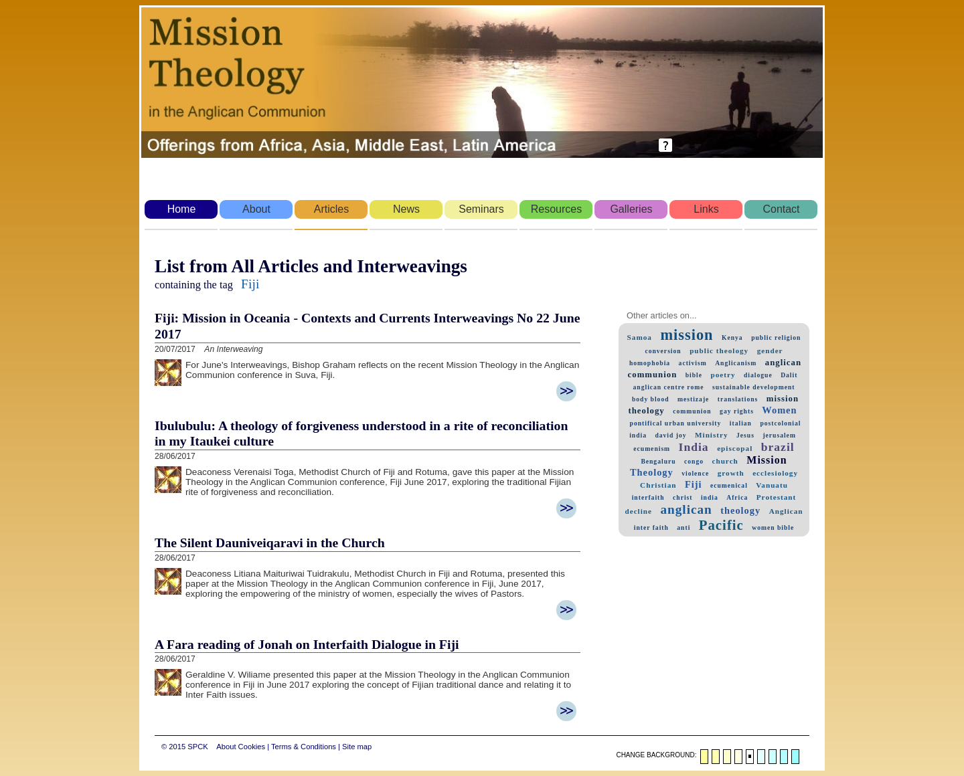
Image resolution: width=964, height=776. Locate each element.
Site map (357, 747)
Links (706, 209)
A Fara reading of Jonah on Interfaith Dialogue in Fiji (307, 644)
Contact (780, 209)
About (256, 209)
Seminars (481, 209)
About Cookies (240, 747)
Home (181, 209)
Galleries (631, 209)
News (406, 209)
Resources (556, 209)
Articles (331, 209)
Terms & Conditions (303, 747)
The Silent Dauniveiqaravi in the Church (270, 542)
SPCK (197, 747)
